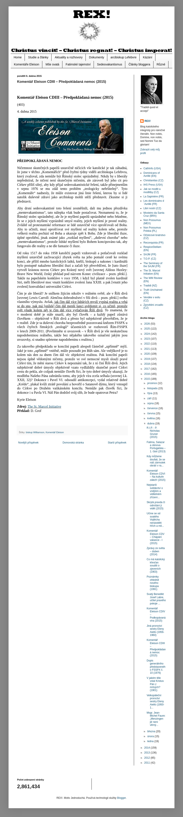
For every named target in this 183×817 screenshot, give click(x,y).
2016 (147, 373)
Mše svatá (52, 64)
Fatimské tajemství (78, 64)
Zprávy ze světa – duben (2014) (156, 551)
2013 (147, 752)
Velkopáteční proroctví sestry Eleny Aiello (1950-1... (155, 701)
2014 (147, 747)
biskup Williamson (35, 432)
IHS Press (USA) (153, 184)
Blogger (121, 797)
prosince (152, 383)
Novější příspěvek (28, 442)
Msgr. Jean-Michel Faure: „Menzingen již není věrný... (156, 719)
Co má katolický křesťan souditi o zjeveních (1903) (156, 565)
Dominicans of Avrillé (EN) (151, 174)
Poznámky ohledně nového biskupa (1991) (153, 583)
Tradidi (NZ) (150, 285)
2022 (147, 343)
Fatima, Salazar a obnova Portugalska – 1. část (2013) (156, 447)
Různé (161, 64)
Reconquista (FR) (153, 242)
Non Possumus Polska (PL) (152, 229)
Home (18, 57)
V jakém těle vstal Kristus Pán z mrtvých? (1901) (155, 684)
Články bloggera (139, 64)
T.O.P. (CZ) (149, 258)
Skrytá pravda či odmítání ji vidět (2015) (156, 505)
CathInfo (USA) (152, 168)
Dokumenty (96, 57)
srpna (150, 403)
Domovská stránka (73, 442)
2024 (147, 333)
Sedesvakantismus (109, 64)
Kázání (147, 57)
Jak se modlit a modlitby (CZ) (152, 191)
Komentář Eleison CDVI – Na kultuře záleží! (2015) (156, 475)
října (150, 393)
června (151, 413)
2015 (147, 378)
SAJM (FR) (149, 254)
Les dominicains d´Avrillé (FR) (153, 202)
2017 (147, 368)
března (151, 731)
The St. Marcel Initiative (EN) (151, 272)
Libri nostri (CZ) (152, 208)
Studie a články (38, 57)
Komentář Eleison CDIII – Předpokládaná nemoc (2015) (156, 647)
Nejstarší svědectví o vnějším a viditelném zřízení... (155, 491)
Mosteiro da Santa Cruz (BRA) (153, 214)
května (151, 418)
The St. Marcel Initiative (44, 406)
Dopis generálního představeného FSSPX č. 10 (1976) (156, 667)
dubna (151, 423)
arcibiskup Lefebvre (123, 57)
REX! (148, 121)
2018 (147, 363)
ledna (150, 741)
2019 (147, 358)
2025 (147, 328)
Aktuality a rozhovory (69, 57)
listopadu (152, 388)
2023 (147, 338)
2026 (147, 323)
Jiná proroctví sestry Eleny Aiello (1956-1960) (155, 630)
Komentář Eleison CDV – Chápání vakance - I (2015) (155, 537)
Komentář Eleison (55, 432)
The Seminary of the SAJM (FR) (152, 265)
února (151, 736)
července (152, 408)
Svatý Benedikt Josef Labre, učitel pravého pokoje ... (156, 599)
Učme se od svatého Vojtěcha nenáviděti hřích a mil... (155, 519)
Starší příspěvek (117, 442)
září (149, 398)
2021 (147, 348)
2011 (147, 762)
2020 (147, 353)
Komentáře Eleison (26, 64)
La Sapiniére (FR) (153, 196)
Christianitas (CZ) (153, 180)
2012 (147, 757)
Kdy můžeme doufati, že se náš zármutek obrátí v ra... (156, 461)
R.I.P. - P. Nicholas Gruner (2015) (153, 432)
